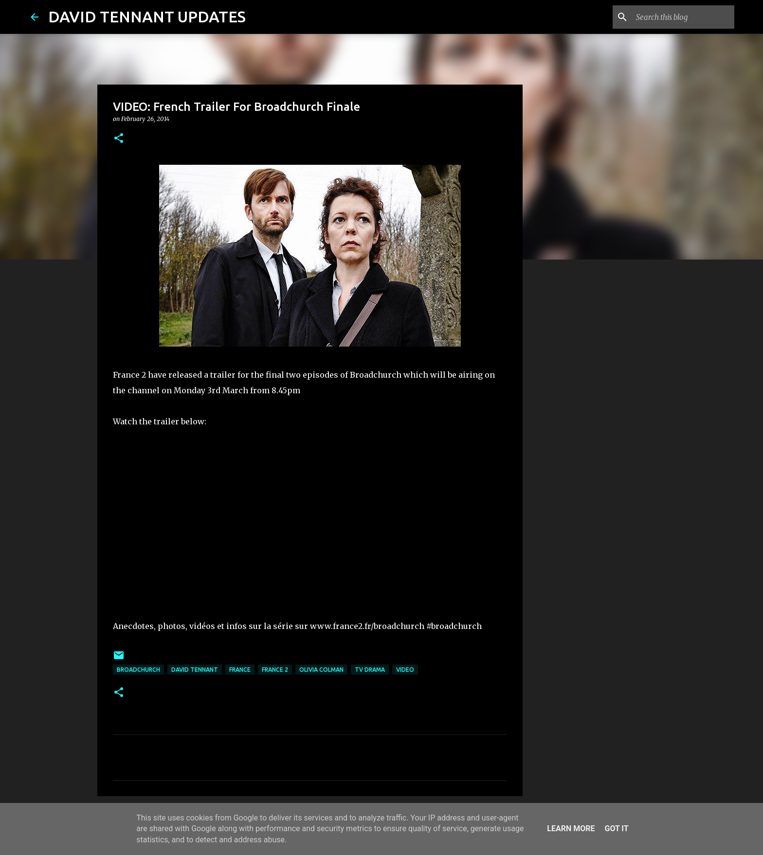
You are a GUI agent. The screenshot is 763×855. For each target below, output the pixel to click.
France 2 (275, 669)
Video (405, 669)
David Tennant (194, 669)
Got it (616, 828)
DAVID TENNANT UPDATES (147, 16)
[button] (119, 138)
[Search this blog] (683, 17)
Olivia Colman (321, 669)
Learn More (571, 828)
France (240, 669)
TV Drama (370, 669)
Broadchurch (138, 669)
